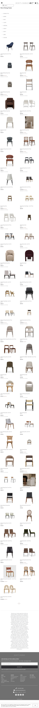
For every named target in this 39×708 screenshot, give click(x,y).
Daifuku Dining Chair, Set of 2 (6, 356)
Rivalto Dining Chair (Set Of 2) (25, 523)
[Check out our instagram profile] (16, 695)
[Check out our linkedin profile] (23, 695)
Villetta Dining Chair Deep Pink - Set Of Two (8, 578)
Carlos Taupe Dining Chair (5, 393)
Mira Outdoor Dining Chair (5, 505)
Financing (12, 681)
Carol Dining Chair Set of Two (25, 320)
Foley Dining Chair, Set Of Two (6, 487)
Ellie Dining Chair (23, 72)
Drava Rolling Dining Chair (5, 263)
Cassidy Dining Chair (23, 339)
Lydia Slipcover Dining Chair (25, 487)
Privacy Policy (22, 677)
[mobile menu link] (2, 3)
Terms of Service (23, 676)
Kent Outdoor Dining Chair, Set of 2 (26, 53)
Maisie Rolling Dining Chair (5, 72)
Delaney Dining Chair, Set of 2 (6, 523)
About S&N (3, 676)
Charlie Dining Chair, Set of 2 (6, 282)
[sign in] (32, 3)
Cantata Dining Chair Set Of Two (25, 301)
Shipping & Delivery (14, 676)
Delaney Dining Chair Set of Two (6, 320)
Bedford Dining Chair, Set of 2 (25, 578)
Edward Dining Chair (23, 374)
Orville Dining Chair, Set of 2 (6, 412)
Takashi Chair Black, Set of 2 (6, 301)
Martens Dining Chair (4, 468)
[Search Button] (29, 3)
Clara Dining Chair (23, 263)
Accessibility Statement (22, 681)
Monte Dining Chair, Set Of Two (6, 540)
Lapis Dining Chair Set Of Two (6, 53)
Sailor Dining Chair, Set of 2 (25, 431)
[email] (19, 663)
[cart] (36, 3)
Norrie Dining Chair (23, 449)
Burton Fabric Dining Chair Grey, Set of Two (8, 339)
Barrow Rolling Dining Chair (25, 393)
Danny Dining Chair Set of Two (25, 559)
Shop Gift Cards (33, 677)
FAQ (11, 679)
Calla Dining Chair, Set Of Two (25, 540)
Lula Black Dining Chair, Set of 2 (6, 559)
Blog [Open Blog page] (2, 677)
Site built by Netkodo (19, 699)
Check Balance (32, 676)
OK (35, 705)
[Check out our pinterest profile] (18, 695)
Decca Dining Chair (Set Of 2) (25, 505)
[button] (19, 13)
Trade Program (4, 680)
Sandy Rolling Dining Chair (5, 91)
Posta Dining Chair (23, 91)
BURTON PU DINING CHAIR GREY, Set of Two (28, 356)
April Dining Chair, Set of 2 (25, 468)
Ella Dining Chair (3, 374)
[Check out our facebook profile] (20, 695)
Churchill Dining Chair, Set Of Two (7, 449)
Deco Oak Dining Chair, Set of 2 (25, 282)
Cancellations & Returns (14, 678)
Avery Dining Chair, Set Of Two (6, 596)
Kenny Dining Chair (23, 412)
